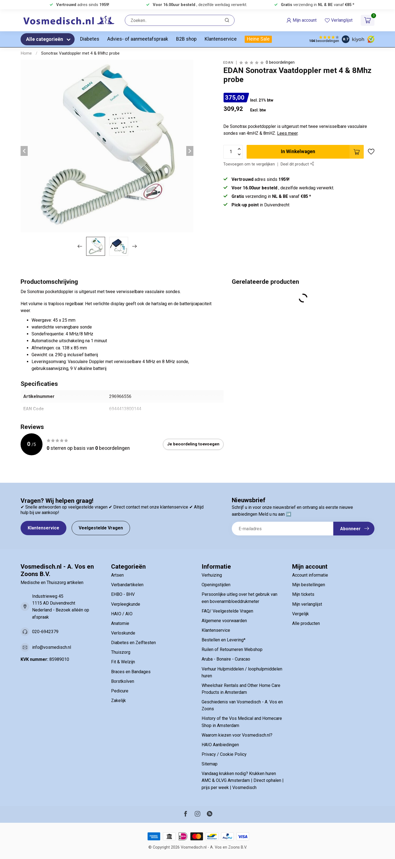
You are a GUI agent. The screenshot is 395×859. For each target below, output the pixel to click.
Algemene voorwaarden (224, 620)
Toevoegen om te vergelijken (249, 164)
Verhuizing (212, 575)
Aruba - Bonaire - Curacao (226, 659)
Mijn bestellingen (308, 584)
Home (26, 53)
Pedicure (119, 691)
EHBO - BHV (123, 594)
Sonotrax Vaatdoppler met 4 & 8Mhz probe (80, 53)
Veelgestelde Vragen (101, 527)
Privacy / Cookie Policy (224, 754)
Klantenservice (221, 39)
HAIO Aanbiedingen (220, 744)
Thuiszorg (120, 652)
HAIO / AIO (121, 613)
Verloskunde (123, 633)
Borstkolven (122, 681)
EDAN (228, 62)
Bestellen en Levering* (224, 639)
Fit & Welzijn (123, 661)
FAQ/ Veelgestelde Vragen (227, 611)
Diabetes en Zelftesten (133, 642)
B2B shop (186, 39)
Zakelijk (118, 700)
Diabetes (89, 39)
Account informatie (310, 575)
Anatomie (120, 623)
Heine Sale (258, 39)
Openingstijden (216, 584)
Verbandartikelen (127, 584)
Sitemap (210, 764)
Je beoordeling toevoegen (193, 444)
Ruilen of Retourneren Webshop (232, 649)
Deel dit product (297, 164)
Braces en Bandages (131, 671)
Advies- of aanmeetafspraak (137, 39)
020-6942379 (45, 631)
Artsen (117, 575)
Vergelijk (300, 613)
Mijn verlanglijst (307, 604)
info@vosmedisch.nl (51, 647)
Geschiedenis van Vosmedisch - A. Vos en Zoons (242, 705)
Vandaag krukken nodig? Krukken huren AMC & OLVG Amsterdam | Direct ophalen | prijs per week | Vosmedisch (243, 780)
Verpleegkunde (125, 604)
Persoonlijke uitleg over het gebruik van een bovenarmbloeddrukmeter (239, 598)
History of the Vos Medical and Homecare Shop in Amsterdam (242, 722)
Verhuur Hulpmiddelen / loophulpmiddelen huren (242, 672)
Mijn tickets (303, 594)
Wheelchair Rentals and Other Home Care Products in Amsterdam (241, 689)
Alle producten (306, 623)
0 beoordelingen (280, 62)
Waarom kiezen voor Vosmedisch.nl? (237, 735)
